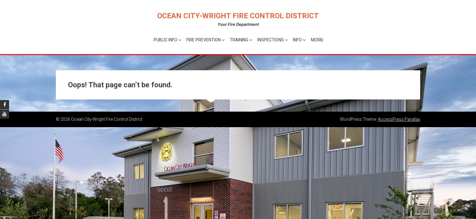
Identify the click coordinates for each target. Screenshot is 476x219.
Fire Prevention (203, 39)
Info (297, 39)
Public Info (165, 39)
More (317, 39)
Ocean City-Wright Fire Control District (238, 16)
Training (239, 39)
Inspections (270, 39)
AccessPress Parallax (399, 119)
